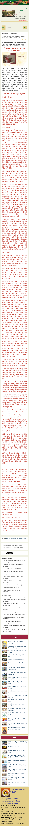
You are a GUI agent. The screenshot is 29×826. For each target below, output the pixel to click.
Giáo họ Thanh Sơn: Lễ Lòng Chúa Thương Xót (17, 678)
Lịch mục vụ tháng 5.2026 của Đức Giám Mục (17, 696)
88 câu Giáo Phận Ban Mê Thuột (11, 614)
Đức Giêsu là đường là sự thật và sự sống (17, 651)
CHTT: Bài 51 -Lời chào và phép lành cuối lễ (14, 580)
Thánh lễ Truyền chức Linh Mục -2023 (16, 751)
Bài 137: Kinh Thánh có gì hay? (11, 612)
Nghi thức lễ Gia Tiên (13, 746)
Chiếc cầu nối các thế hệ (9, 585)
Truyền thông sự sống (9, 568)
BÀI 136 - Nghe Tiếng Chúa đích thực (12, 621)
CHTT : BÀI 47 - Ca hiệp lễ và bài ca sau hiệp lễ (15, 599)
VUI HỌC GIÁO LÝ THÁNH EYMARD (15, 642)
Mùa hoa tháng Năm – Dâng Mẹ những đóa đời (16, 668)
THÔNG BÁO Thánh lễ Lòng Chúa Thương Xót (17, 709)
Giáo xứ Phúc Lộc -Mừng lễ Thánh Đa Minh (17, 778)
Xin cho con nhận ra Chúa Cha (16, 663)
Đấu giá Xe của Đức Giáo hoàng (17, 659)
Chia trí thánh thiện (8, 587)
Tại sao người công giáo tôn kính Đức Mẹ (13, 576)
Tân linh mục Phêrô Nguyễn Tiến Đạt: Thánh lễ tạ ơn (17, 770)
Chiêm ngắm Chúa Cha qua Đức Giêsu (17, 719)
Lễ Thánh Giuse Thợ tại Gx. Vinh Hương (17, 682)
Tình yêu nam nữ (8, 574)
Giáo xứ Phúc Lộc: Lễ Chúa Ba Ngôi (16, 783)
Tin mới (14, 637)
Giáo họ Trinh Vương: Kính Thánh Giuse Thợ (17, 687)
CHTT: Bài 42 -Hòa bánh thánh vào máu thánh (14, 625)
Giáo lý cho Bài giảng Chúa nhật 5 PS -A (17, 713)
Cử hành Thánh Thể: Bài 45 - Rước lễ (12, 608)
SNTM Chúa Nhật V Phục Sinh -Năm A (16, 700)
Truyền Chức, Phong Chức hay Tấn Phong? (14, 617)
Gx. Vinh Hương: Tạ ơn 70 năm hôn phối (17, 724)
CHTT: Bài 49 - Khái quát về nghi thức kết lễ (14, 564)
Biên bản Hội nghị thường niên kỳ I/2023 (17, 765)
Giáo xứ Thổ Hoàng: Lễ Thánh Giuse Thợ (16, 704)
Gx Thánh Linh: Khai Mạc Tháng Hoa (16, 655)
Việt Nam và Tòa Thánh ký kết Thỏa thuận (16, 774)
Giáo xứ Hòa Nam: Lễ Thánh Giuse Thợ (17, 691)
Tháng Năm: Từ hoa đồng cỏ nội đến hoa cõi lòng (17, 647)
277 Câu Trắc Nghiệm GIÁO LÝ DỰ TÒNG (17, 742)
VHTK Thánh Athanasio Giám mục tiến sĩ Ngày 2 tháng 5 (17, 728)
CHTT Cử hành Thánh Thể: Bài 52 (12, 590)
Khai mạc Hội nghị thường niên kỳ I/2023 (17, 761)
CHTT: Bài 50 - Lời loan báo (10, 571)
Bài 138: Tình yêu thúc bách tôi (11, 597)
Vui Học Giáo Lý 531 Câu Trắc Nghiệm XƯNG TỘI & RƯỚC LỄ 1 (17, 756)
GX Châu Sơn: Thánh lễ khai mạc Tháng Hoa (17, 673)
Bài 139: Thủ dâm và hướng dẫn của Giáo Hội (14, 560)
